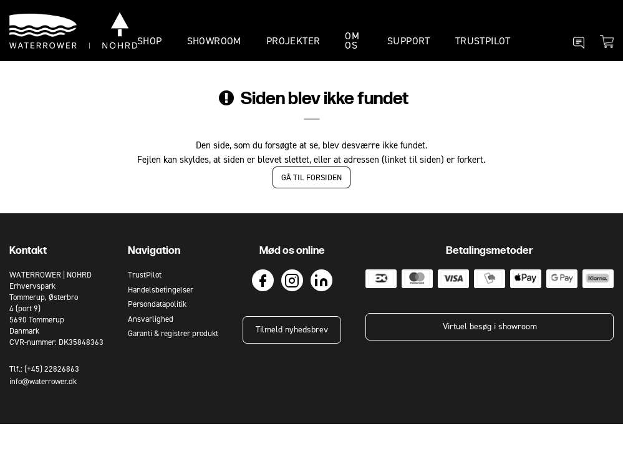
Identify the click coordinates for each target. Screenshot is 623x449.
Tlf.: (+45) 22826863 (44, 369)
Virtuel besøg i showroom (490, 326)
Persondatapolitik (157, 304)
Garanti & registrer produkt (173, 333)
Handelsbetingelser (160, 289)
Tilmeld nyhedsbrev (292, 330)
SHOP (149, 40)
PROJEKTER (293, 40)
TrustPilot (483, 40)
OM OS (352, 40)
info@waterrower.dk (43, 381)
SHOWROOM (214, 40)
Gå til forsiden (311, 177)
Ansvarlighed (150, 319)
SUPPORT (408, 40)
